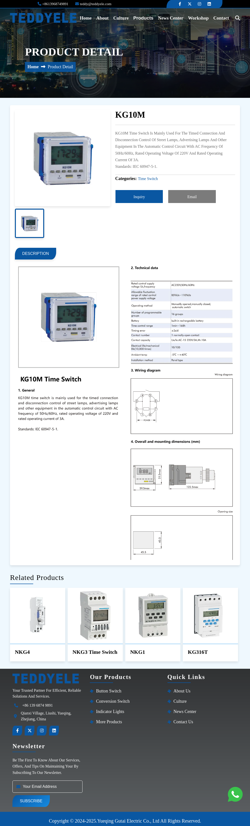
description (38, 251)
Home (33, 66)
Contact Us (183, 717)
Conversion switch (113, 697)
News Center (168, 17)
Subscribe (31, 797)
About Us (182, 686)
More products (109, 717)
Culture (122, 17)
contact (218, 17)
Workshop (194, 17)
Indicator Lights (110, 707)
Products (145, 17)
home (85, 17)
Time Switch (148, 179)
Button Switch (108, 686)
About (102, 17)
